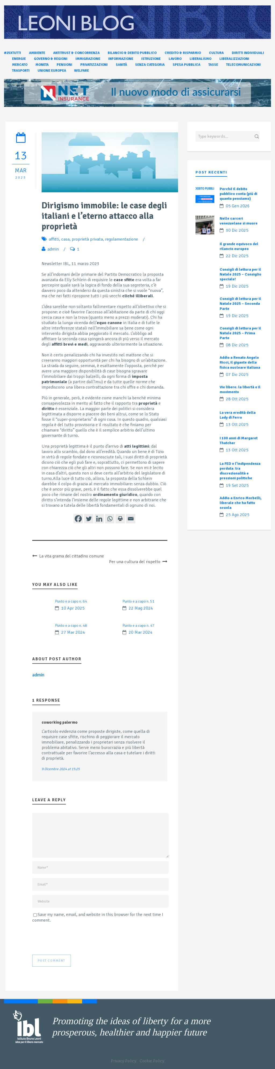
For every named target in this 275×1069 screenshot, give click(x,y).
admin (53, 249)
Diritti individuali (248, 53)
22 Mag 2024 (141, 608)
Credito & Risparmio (183, 53)
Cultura (216, 53)
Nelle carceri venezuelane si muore (239, 221)
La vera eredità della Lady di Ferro (238, 415)
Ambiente (37, 53)
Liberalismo (200, 59)
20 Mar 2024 (141, 632)
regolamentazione (121, 239)
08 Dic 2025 (237, 345)
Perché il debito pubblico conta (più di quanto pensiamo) (238, 194)
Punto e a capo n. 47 (138, 625)
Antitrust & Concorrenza (76, 53)
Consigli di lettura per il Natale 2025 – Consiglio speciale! (240, 274)
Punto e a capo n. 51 (138, 601)
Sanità (121, 65)
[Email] (130, 518)
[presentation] (73, 938)
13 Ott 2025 (237, 424)
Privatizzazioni (94, 65)
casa (65, 239)
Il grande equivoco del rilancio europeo (239, 246)
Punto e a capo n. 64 (71, 601)
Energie (19, 59)
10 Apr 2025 (73, 608)
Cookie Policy (152, 1061)
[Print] (120, 518)
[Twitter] (88, 518)
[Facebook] (78, 518)
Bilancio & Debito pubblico (132, 53)
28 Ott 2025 (237, 399)
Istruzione (151, 59)
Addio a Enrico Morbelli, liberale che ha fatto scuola (241, 503)
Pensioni (64, 65)
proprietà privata (87, 239)
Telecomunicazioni (243, 65)
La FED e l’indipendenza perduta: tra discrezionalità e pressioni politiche (240, 471)
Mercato (19, 65)
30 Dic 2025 (237, 230)
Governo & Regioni (50, 59)
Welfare (81, 70)
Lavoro (175, 59)
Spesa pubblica (186, 65)
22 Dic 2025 (237, 256)
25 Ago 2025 (237, 514)
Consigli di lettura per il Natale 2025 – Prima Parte (240, 333)
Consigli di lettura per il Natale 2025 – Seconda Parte (240, 303)
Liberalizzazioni (234, 59)
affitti (54, 239)
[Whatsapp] (109, 518)
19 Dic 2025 (237, 286)
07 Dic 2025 (237, 374)
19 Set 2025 (237, 485)
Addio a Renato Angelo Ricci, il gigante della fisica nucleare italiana (240, 362)
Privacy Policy (123, 1061)
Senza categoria (150, 65)
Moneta (42, 65)
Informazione (120, 59)
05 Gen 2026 (238, 206)
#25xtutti (12, 53)
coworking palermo (60, 722)
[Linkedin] (99, 518)
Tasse (213, 65)
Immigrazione (87, 59)
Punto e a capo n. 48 (71, 625)
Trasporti (21, 70)
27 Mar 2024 (73, 632)
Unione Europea (52, 70)
